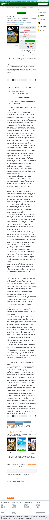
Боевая (13, 504)
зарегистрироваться (18, 471)
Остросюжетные (26, 507)
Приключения (41, 18)
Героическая (14, 505)
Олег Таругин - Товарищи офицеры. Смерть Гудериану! (11, 453)
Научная (13, 508)
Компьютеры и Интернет (42, 29)
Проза (40, 16)
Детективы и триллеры (20, 3)
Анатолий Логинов (27, 30)
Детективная (14, 506)
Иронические (3, 506)
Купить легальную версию (30, 41)
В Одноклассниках (11, 24)
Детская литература (42, 19)
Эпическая (14, 513)
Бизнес (40, 22)
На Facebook (10, 22)
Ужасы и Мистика (15, 511)
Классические (3, 508)
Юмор (40, 27)
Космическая (14, 507)
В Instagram (27, 22)
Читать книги (12, 3)
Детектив (2, 505)
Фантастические (26, 506)
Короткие (25, 505)
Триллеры (2, 511)
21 (30, 80)
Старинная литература (42, 26)
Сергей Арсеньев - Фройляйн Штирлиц (22, 453)
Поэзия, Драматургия (42, 30)
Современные (26, 508)
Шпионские (2, 512)
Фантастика (3, 6)
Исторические (3, 507)
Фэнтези (13, 512)
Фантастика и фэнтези (42, 9)
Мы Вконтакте (19, 24)
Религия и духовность (42, 23)
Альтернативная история (28, 34)
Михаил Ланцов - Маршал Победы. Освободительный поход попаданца (32, 453)
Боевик (2, 504)
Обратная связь (38, 513)
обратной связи (29, 518)
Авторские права (21, 12)
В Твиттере (19, 22)
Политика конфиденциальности (41, 512)
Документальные (41, 15)
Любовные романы (29, 3)
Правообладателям (39, 511)
